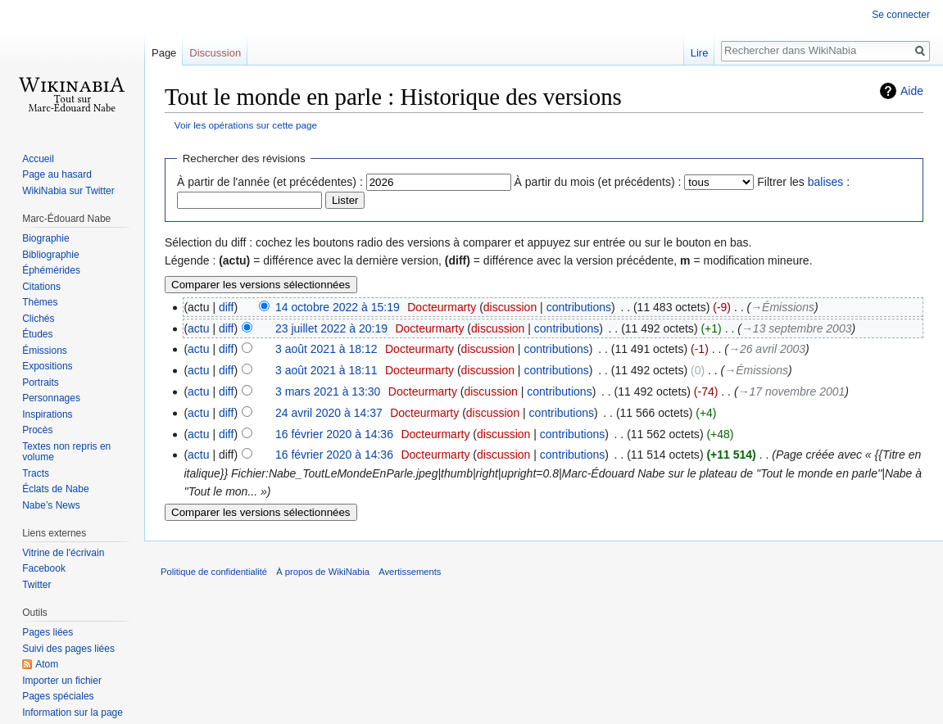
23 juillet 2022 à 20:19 (331, 328)
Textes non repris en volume (66, 452)
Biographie (45, 238)
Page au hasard (57, 174)
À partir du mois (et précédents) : (598, 181)
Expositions (47, 366)
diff (226, 307)
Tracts (35, 473)
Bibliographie (50, 254)
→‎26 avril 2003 (766, 348)
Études (37, 334)
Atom (46, 664)
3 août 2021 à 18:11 (326, 370)
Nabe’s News (50, 505)
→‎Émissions (782, 307)
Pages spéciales (57, 696)
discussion (510, 307)
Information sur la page (72, 712)
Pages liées (47, 632)
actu (198, 328)
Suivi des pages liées (68, 648)
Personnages (51, 398)
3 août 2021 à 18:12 (326, 348)
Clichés (38, 318)
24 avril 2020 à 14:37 (329, 412)
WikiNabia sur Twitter (68, 191)
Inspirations (47, 414)
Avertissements (410, 572)
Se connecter (901, 14)
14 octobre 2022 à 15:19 (337, 307)
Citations (41, 286)
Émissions (44, 350)
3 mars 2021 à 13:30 (327, 391)
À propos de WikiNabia (322, 572)
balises (826, 181)
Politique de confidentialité (214, 572)
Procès (37, 430)
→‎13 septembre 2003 (796, 328)
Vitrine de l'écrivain (63, 553)
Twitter (36, 585)
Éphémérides (51, 270)
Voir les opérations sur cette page (246, 125)
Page (164, 53)
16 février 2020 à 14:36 (334, 434)
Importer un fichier (62, 680)
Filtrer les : (803, 181)
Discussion (215, 53)
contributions (578, 307)
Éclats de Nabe (55, 489)
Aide (911, 90)
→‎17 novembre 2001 (792, 391)
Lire (700, 53)
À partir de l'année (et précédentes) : (270, 181)
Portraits (40, 382)
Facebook (44, 568)
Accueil (38, 159)
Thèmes (39, 302)
